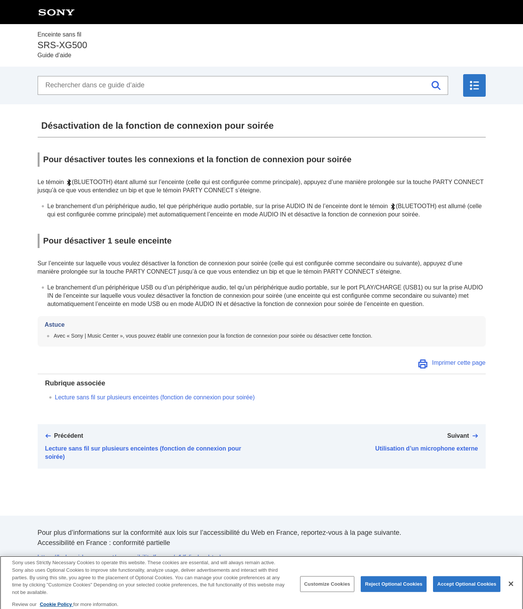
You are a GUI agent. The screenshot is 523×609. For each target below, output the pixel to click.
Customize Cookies (327, 587)
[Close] (511, 587)
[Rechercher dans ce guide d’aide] (243, 85)
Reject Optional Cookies (393, 587)
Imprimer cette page (458, 362)
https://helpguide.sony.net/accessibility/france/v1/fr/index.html (129, 557)
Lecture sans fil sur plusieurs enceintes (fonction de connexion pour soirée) (155, 397)
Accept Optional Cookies (466, 587)
